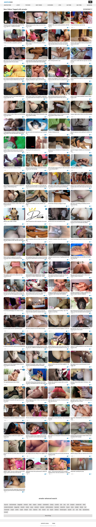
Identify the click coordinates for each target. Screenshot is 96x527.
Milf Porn (79, 5)
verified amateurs (49, 507)
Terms (53, 523)
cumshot (57, 504)
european (72, 504)
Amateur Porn (7, 5)
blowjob (26, 509)
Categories (50, 5)
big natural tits (86, 509)
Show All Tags (48, 515)
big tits (51, 509)
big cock (6, 504)
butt (61, 504)
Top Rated (27, 5)
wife (40, 509)
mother (16, 509)
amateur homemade (8, 507)
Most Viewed (39, 5)
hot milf (6, 512)
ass (85, 507)
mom (30, 509)
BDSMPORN (89, 5)
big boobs (57, 507)
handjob (76, 507)
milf (68, 504)
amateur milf (78, 504)
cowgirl (12, 509)
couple (21, 509)
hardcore (56, 509)
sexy (64, 504)
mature (27, 507)
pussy (32, 507)
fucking (51, 504)
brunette (22, 507)
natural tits (62, 507)
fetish (84, 504)
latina (72, 507)
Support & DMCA (45, 523)
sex (48, 509)
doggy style (16, 507)
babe (30, 504)
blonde (81, 507)
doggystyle (20, 504)
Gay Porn (69, 5)
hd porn (43, 509)
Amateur (8, 2)
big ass (67, 507)
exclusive (26, 504)
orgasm (34, 504)
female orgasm (63, 509)
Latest (18, 5)
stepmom (35, 509)
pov (73, 509)
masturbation (46, 504)
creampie (42, 507)
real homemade (12, 504)
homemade (6, 509)
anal (77, 509)
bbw (80, 509)
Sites (60, 5)
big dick (69, 509)
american (37, 507)
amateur (39, 504)
